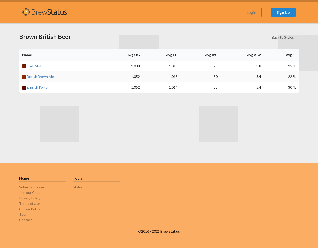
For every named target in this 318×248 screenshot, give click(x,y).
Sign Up (283, 12)
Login (251, 12)
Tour (23, 214)
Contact (25, 220)
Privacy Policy (29, 198)
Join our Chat (29, 192)
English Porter (35, 87)
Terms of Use (29, 203)
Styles (77, 187)
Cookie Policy (29, 209)
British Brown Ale (38, 76)
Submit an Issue (31, 187)
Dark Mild (31, 66)
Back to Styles (283, 37)
